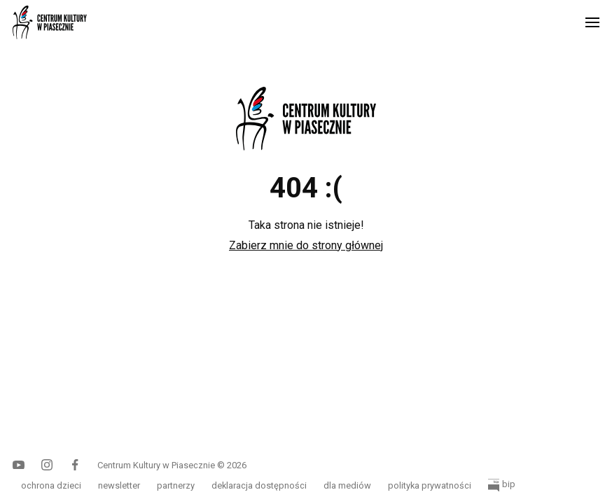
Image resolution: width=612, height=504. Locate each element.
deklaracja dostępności (259, 485)
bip (501, 485)
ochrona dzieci (51, 485)
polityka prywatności (429, 485)
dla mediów (347, 485)
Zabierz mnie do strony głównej (306, 245)
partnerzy (176, 485)
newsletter (119, 485)
